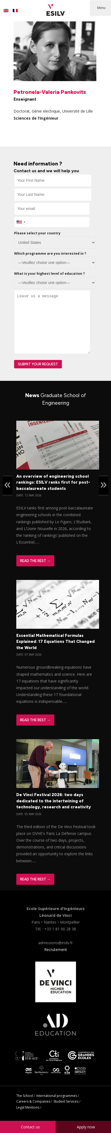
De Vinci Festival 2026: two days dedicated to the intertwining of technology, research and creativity (53, 800)
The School (24, 1095)
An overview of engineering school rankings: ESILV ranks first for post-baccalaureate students (53, 482)
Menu (101, 7)
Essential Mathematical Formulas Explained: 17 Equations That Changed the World (55, 641)
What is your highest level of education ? (49, 273)
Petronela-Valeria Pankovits (50, 92)
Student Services (65, 1101)
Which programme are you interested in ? (50, 253)
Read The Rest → (35, 561)
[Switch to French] (15, 10)
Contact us (30, 1126)
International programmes (56, 1095)
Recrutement (55, 949)
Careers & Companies (33, 1101)
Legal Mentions (27, 1107)
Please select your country (37, 233)
